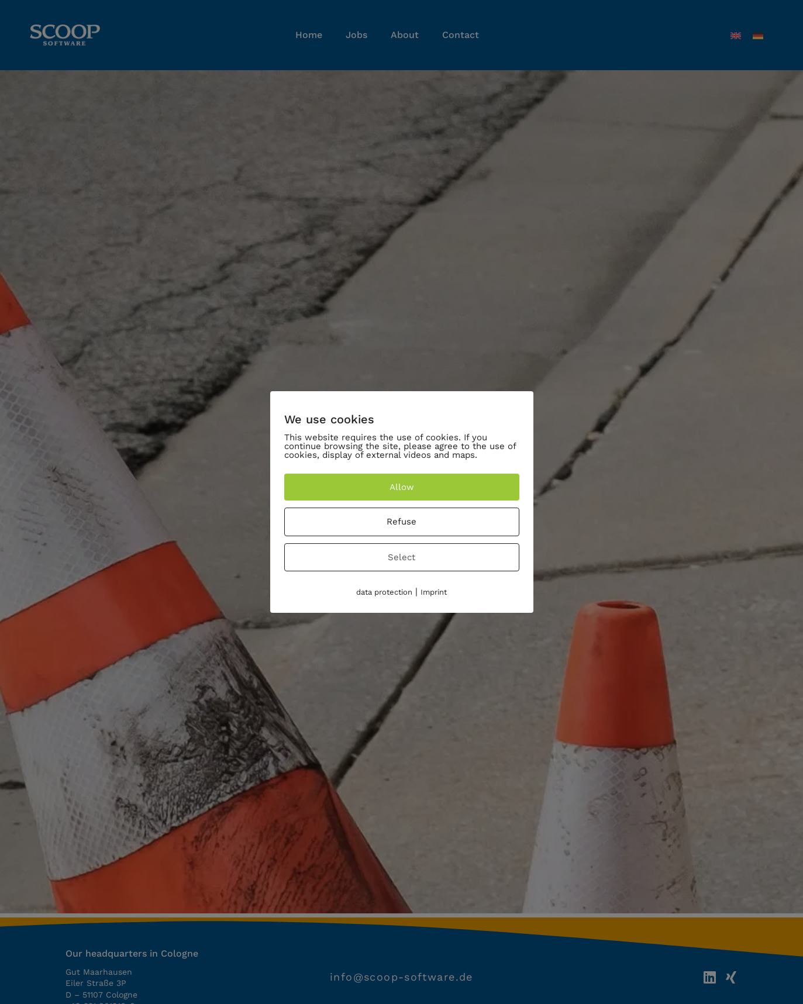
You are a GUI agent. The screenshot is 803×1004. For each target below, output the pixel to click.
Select (401, 557)
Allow (402, 487)
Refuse (401, 521)
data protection (384, 592)
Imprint (434, 592)
